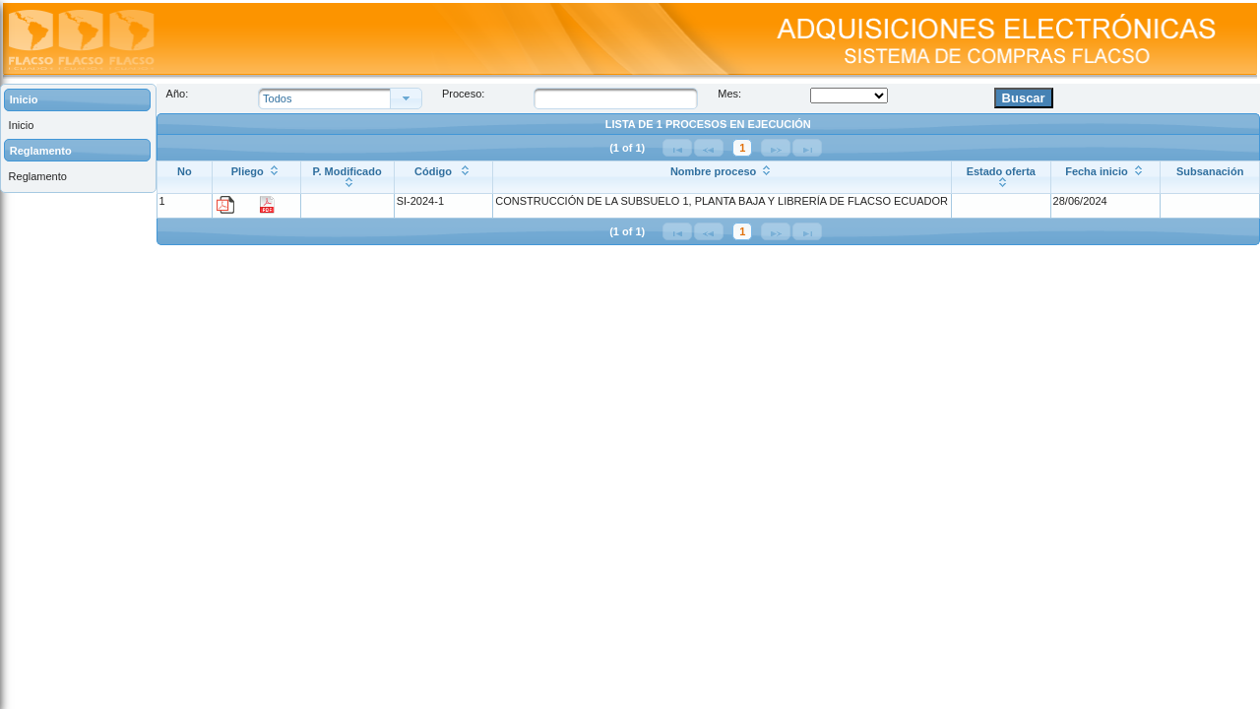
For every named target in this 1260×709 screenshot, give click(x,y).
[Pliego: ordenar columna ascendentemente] (257, 177)
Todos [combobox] (277, 98)
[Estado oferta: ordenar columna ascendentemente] (1000, 177)
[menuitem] (78, 125)
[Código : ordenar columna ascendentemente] (443, 177)
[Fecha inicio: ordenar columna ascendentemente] (1105, 177)
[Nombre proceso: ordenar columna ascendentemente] (722, 177)
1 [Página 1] (742, 148)
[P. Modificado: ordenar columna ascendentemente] (347, 177)
